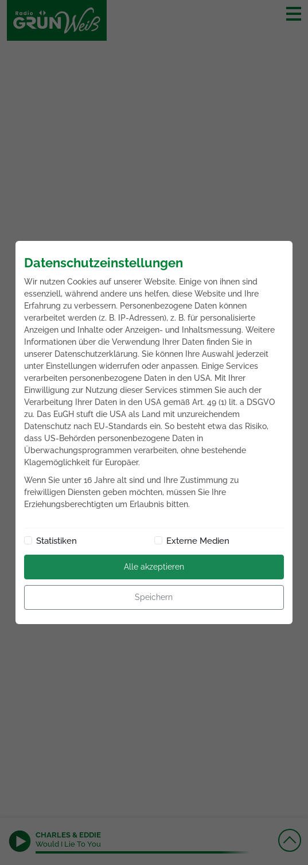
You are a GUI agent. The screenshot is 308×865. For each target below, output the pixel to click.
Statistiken (56, 541)
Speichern (154, 597)
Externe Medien (197, 541)
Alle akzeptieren (154, 566)
